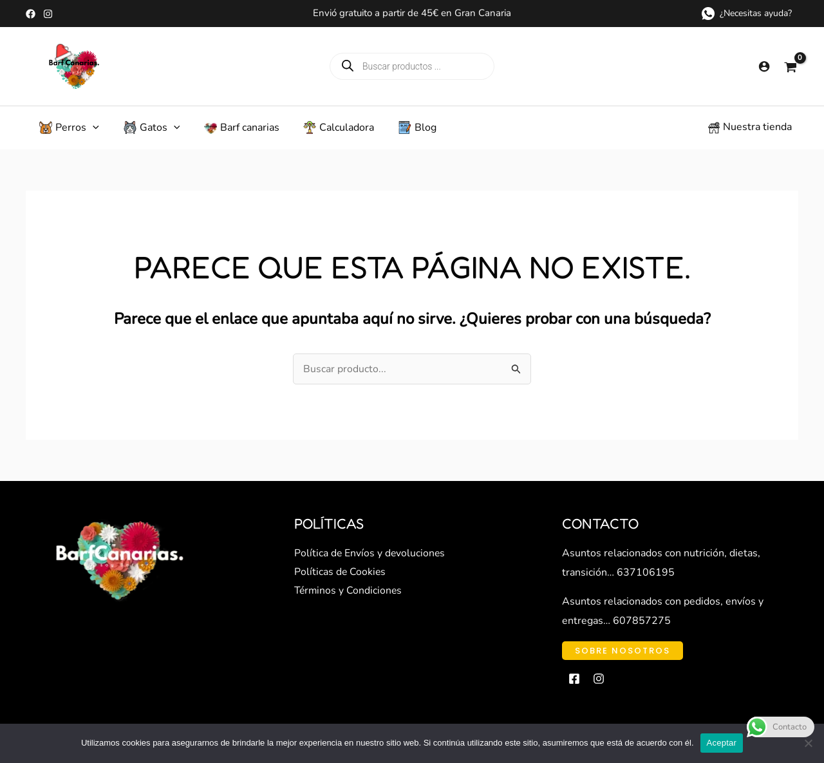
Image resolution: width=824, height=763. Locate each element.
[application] (88, 131)
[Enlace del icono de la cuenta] (764, 66)
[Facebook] (30, 14)
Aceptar (722, 743)
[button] (622, 658)
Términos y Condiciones (349, 599)
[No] (807, 743)
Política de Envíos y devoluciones (370, 561)
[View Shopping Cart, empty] (790, 66)
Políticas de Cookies (340, 580)
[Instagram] (48, 14)
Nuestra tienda (757, 131)
